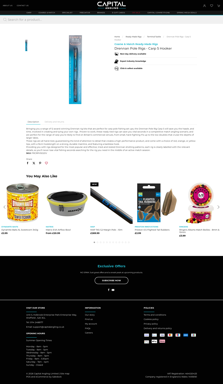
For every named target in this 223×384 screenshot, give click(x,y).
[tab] (94, 242)
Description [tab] (33, 122)
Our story (90, 315)
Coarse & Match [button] (47, 13)
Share (29, 159)
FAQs (87, 328)
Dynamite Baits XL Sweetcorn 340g (19, 230)
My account (91, 324)
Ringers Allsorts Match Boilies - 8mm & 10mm (199, 231)
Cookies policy (151, 319)
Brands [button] (101, 13)
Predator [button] (85, 13)
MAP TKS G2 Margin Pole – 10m (106, 230)
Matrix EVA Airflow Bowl (58, 230)
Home (117, 37)
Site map (64, 373)
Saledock (57, 376)
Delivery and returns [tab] (54, 122)
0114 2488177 (36, 322)
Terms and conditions (155, 315)
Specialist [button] (67, 13)
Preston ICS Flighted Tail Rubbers (152, 230)
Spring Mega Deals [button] (187, 13)
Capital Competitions (158, 13)
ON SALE (136, 13)
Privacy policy (151, 324)
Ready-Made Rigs (133, 37)
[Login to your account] (204, 6)
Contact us (23, 6)
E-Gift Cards (118, 13)
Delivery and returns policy (158, 328)
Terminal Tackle (154, 37)
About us (8, 6)
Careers (89, 332)
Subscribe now (111, 280)
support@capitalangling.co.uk (48, 327)
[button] (211, 6)
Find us (89, 319)
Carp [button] (28, 13)
